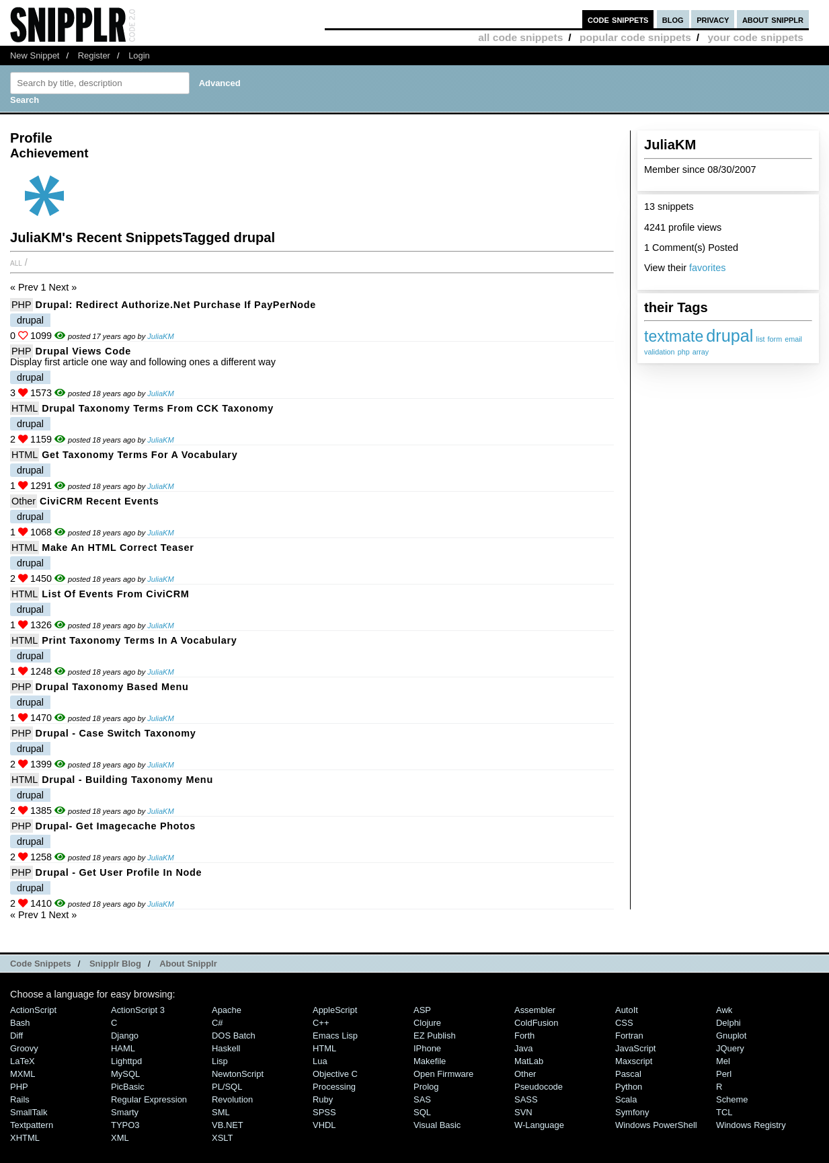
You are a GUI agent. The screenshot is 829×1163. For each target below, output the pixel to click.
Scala (626, 1099)
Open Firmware (443, 1074)
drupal (729, 335)
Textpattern (31, 1125)
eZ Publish (434, 1035)
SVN (523, 1112)
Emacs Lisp (335, 1035)
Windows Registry (751, 1125)
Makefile (429, 1061)
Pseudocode (538, 1087)
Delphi (728, 1023)
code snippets (618, 19)
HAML (123, 1048)
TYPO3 (125, 1125)
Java (523, 1048)
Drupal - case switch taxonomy (116, 733)
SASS (526, 1099)
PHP (21, 304)
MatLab (528, 1061)
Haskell (226, 1048)
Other (23, 501)
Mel (723, 1061)
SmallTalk (28, 1112)
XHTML (25, 1138)
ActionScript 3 (138, 1010)
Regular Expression (149, 1099)
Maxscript (633, 1061)
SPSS (324, 1112)
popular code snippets (635, 37)
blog (673, 19)
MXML (22, 1074)
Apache (226, 1010)
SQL (422, 1112)
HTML (24, 408)
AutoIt (626, 1010)
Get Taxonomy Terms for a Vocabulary (139, 454)
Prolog (425, 1087)
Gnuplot (731, 1035)
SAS (422, 1099)
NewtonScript (238, 1074)
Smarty (125, 1112)
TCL (724, 1112)
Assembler (534, 1010)
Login (139, 55)
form (775, 339)
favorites (707, 267)
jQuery (730, 1048)
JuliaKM (160, 336)
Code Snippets (40, 964)
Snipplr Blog (115, 964)
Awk (724, 1010)
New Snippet (34, 55)
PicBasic (128, 1087)
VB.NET (227, 1125)
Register (94, 55)
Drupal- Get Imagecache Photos (116, 826)
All (16, 262)
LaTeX (22, 1061)
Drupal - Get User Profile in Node (119, 872)
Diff (16, 1035)
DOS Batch (233, 1035)
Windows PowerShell (656, 1125)
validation (659, 352)
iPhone (427, 1048)
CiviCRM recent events (99, 501)
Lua (320, 1061)
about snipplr (772, 19)
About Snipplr (188, 964)
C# (217, 1023)
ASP (422, 1010)
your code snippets (755, 37)
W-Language (539, 1125)
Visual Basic (437, 1125)
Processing (334, 1087)
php (684, 352)
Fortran (629, 1035)
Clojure (427, 1023)
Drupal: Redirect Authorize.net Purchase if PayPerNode (176, 304)
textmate (673, 336)
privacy (713, 19)
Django (125, 1035)
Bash (20, 1023)
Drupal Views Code (83, 351)
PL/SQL (227, 1087)
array (701, 352)
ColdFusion (536, 1023)
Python (628, 1087)
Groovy (24, 1048)
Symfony (632, 1112)
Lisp (220, 1061)
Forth (524, 1035)
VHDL (324, 1125)
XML (120, 1138)
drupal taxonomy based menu (112, 686)
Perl (724, 1074)
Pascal (628, 1074)
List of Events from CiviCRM (115, 594)
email (793, 339)
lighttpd (126, 1061)
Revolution (232, 1099)
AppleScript (335, 1010)
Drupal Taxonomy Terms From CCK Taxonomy (158, 408)
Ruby (323, 1099)
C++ (321, 1023)
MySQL (125, 1074)
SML (221, 1112)
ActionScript (33, 1010)
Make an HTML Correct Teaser (118, 547)
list (760, 339)
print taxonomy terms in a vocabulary (139, 640)
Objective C (335, 1074)
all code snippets (520, 37)
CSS (624, 1023)
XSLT (222, 1138)
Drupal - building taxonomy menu (127, 779)
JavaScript (635, 1048)
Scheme (732, 1099)
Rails (20, 1099)
